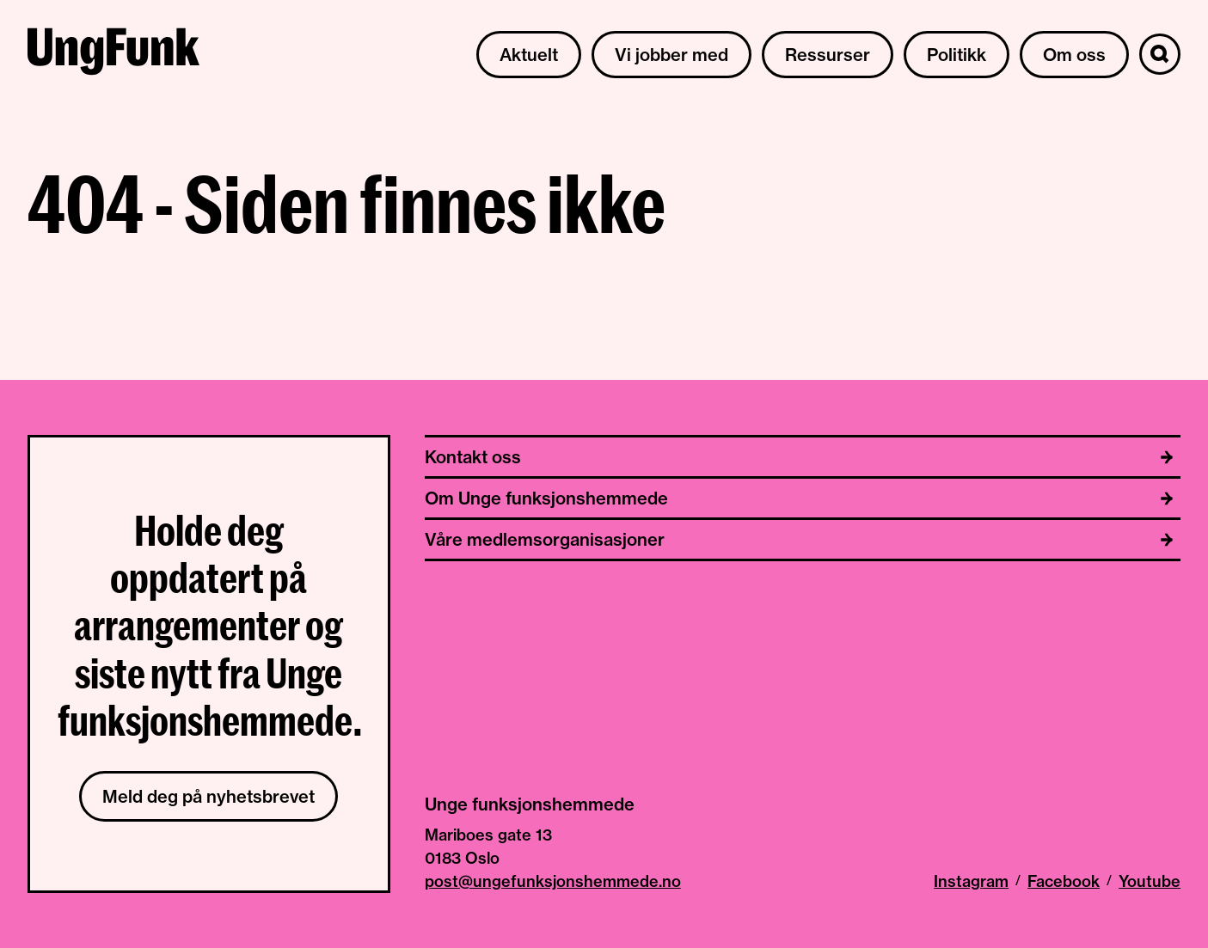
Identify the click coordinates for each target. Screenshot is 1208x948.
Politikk (956, 54)
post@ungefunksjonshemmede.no (553, 881)
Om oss (1074, 54)
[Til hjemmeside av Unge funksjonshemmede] (113, 54)
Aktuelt (529, 54)
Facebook (1063, 881)
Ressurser (827, 54)
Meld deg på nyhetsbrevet (208, 796)
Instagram (971, 881)
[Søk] (1160, 54)
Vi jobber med (671, 54)
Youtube (1149, 881)
